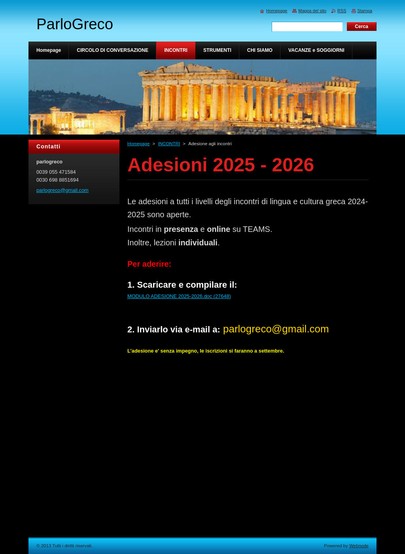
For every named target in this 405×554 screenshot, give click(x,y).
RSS (341, 10)
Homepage (138, 143)
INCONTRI (169, 143)
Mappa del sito (312, 10)
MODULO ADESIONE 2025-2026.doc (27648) (179, 296)
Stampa (365, 10)
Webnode (359, 545)
